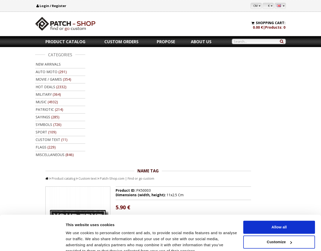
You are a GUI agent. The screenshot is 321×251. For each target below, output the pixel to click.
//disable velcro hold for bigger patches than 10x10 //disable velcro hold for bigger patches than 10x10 (208, 107)
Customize (279, 218)
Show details (77, 241)
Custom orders (121, 41)
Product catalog (65, 41)
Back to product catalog (263, 177)
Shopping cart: (270, 22)
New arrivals (48, 64)
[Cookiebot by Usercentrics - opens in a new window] (32, 241)
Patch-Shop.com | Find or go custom (177, 62)
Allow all (279, 203)
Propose (166, 41)
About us (201, 41)
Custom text (138, 62)
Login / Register (53, 6)
